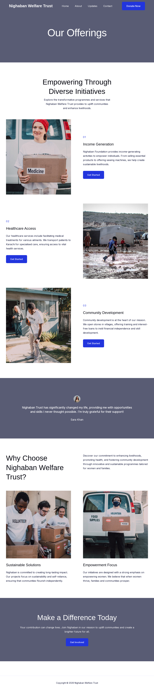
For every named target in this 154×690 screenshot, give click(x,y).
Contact (108, 6)
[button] (131, 6)
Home (69, 6)
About (81, 6)
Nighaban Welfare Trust (31, 6)
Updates (94, 6)
